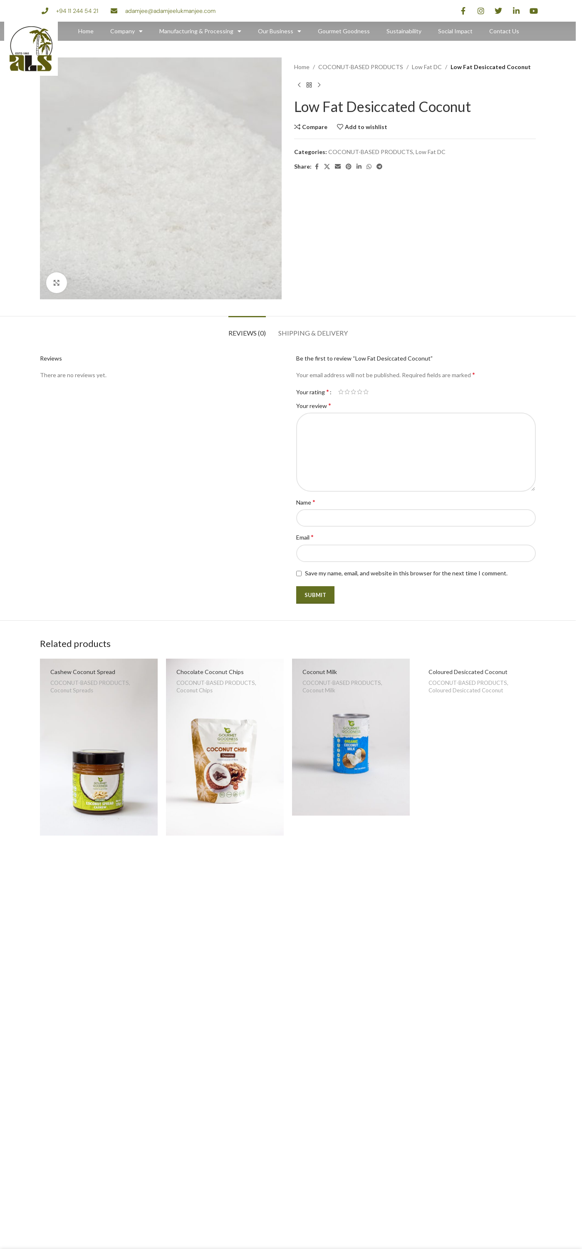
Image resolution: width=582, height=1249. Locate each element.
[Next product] (319, 85)
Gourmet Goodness (344, 31)
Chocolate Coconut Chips (210, 671)
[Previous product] (299, 85)
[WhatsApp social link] (369, 166)
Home (86, 31)
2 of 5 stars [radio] (347, 392)
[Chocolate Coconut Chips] (225, 747)
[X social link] (327, 166)
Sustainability (403, 31)
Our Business (279, 31)
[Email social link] (337, 166)
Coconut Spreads (71, 690)
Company (126, 31)
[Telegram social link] (379, 166)
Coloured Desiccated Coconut (468, 671)
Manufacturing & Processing (200, 31)
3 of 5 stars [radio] (353, 392)
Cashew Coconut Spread (82, 671)
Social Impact (455, 31)
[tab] (247, 328)
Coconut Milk (319, 671)
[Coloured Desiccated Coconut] (477, 698)
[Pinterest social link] (348, 166)
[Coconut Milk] (351, 737)
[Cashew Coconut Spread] (99, 747)
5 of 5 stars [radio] (366, 392)
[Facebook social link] (317, 166)
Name (305, 502)
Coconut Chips (194, 690)
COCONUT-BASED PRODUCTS (360, 66)
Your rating (312, 391)
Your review (313, 405)
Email (305, 537)
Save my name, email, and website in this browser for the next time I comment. (406, 573)
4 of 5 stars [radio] (360, 392)
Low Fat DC (427, 66)
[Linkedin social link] (359, 166)
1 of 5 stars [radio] (341, 392)
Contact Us (504, 31)
